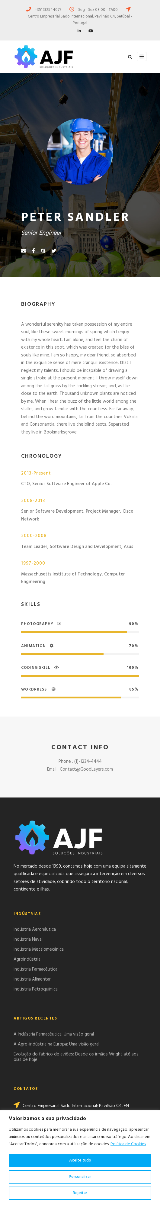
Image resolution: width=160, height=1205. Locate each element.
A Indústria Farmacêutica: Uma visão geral (54, 1034)
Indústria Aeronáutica (35, 929)
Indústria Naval (28, 939)
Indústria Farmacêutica (35, 969)
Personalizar (80, 1176)
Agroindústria (27, 959)
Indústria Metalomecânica (39, 949)
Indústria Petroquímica (36, 989)
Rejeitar (80, 1193)
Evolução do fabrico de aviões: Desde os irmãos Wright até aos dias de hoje (76, 1057)
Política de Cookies (128, 1144)
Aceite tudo (80, 1160)
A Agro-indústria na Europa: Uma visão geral (56, 1044)
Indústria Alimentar (32, 979)
